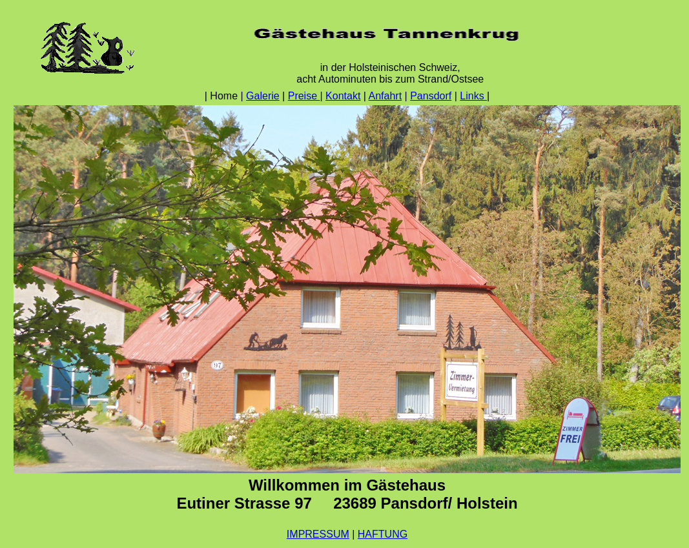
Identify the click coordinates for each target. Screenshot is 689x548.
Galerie (263, 95)
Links (473, 95)
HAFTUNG (382, 534)
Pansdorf (430, 95)
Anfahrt (385, 95)
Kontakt (342, 95)
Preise (304, 95)
